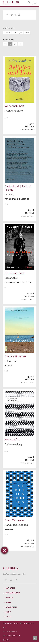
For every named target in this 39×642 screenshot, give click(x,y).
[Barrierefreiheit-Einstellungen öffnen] (4, 550)
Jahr (21, 33)
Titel (14, 33)
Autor (27, 33)
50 (15, 44)
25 (10, 44)
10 (5, 44)
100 (20, 44)
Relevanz (7, 33)
